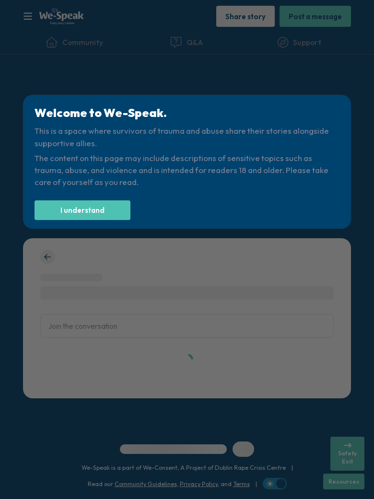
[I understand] (82, 210)
